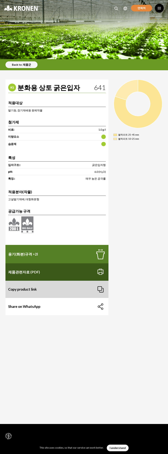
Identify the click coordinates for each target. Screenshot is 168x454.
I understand (118, 447)
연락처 (140, 8)
